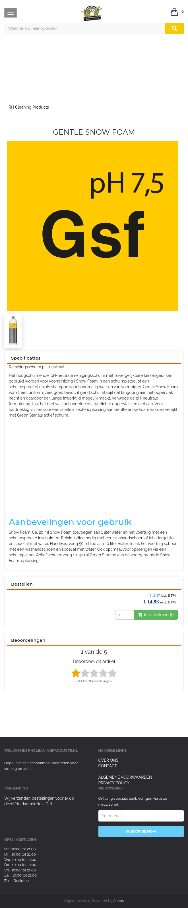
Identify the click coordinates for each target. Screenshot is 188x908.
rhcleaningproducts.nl (53, 750)
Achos (118, 901)
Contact (107, 766)
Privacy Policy (114, 783)
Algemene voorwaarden (125, 777)
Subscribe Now (140, 831)
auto (27, 768)
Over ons (108, 760)
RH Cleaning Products (29, 107)
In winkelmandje (156, 615)
